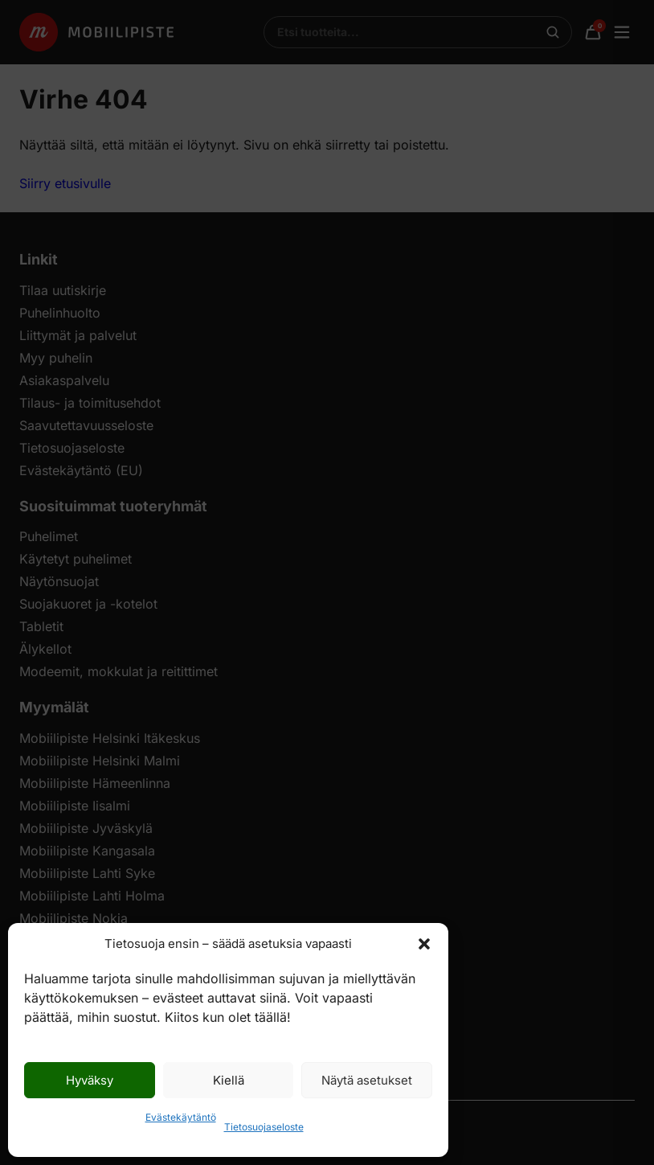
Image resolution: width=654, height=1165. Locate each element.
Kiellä (228, 1080)
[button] (424, 944)
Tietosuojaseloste (264, 1127)
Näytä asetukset (366, 1080)
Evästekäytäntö (180, 1117)
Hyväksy (89, 1080)
